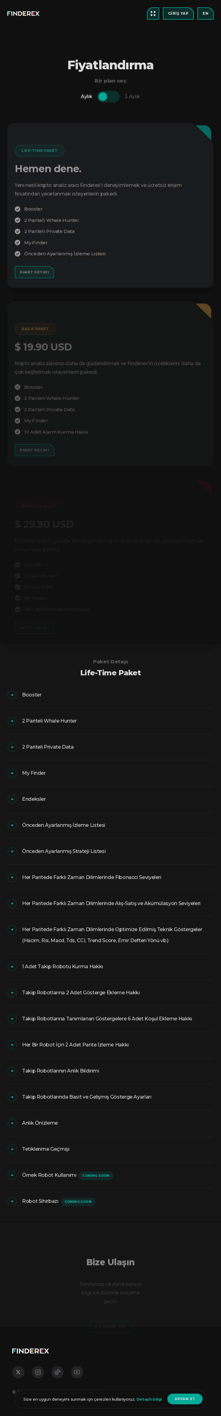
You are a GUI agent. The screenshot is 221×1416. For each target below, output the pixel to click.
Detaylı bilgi (148, 1399)
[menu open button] (23, 13)
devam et (185, 1399)
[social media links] (18, 1372)
